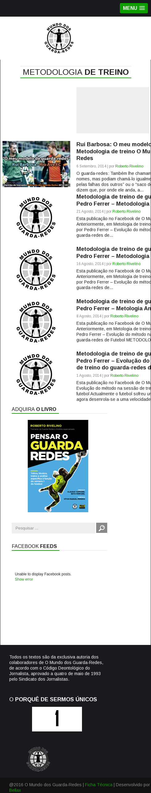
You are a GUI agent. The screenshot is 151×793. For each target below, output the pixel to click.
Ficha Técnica (98, 784)
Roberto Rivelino (129, 166)
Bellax (15, 790)
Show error (24, 579)
